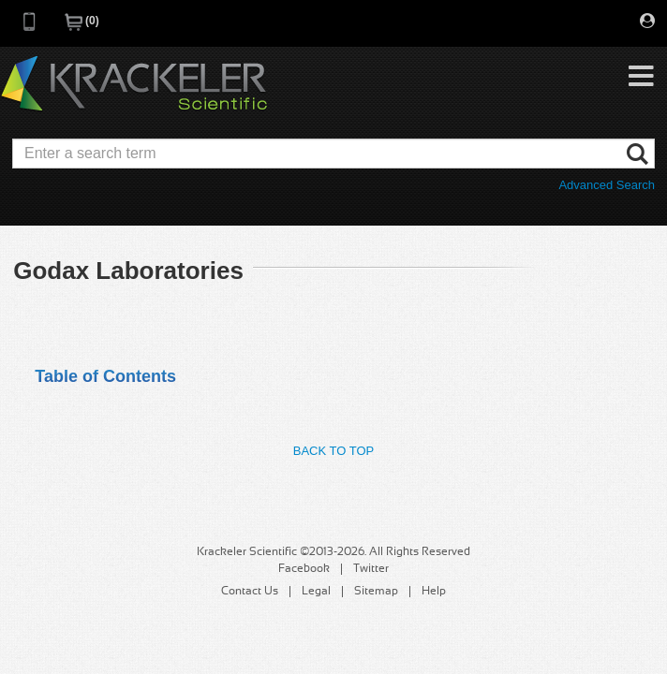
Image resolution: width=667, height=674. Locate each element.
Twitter (371, 569)
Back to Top (333, 451)
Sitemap (376, 591)
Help (434, 591)
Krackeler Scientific (134, 84)
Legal (316, 591)
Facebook (304, 569)
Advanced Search (606, 185)
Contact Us (249, 591)
